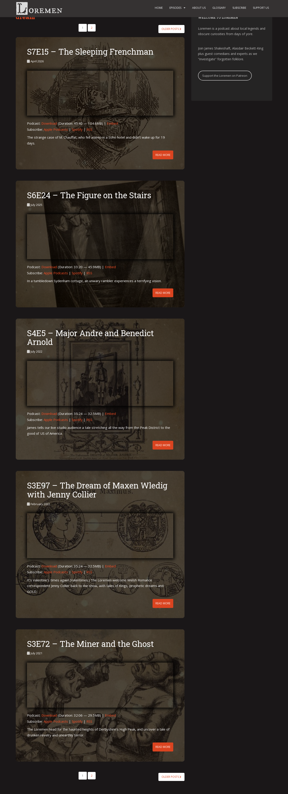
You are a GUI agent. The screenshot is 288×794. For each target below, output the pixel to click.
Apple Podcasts (56, 129)
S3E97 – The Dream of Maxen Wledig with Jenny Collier (97, 490)
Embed (112, 123)
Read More (162, 155)
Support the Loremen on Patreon (224, 76)
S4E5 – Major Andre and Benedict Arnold (90, 337)
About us (199, 8)
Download (49, 123)
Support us (261, 8)
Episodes (175, 8)
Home (159, 8)
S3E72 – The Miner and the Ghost (90, 643)
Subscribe (239, 8)
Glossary (219, 8)
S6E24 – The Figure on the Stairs (89, 195)
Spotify (77, 129)
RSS (89, 129)
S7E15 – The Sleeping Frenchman (90, 51)
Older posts (171, 29)
